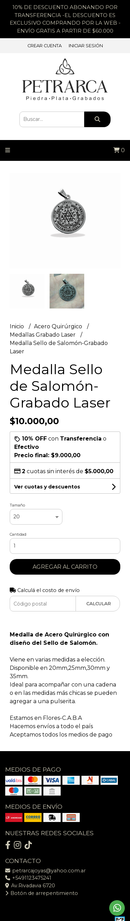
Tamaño (17, 505)
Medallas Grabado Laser (43, 334)
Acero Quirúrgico (59, 326)
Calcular (98, 603)
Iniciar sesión (86, 45)
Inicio (17, 326)
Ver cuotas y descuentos (47, 487)
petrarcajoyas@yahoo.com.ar (45, 870)
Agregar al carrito (65, 567)
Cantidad (18, 534)
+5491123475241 (28, 878)
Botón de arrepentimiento (41, 893)
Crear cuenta (44, 45)
